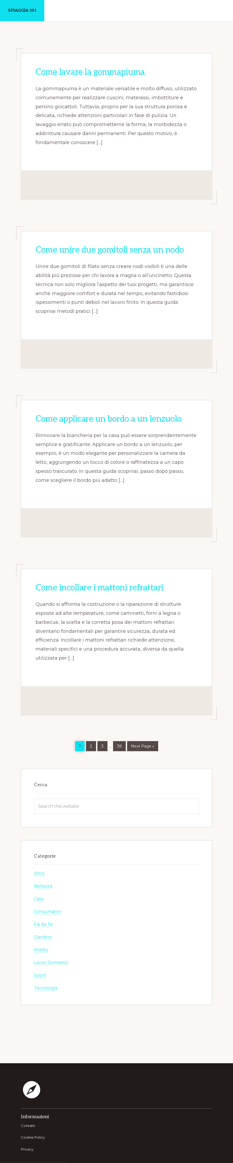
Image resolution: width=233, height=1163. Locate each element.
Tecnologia (45, 988)
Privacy (27, 1149)
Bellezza (43, 886)
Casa (39, 898)
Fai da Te (43, 924)
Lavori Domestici (51, 962)
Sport (40, 975)
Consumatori (47, 911)
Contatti (28, 1125)
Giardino (43, 937)
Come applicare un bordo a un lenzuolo (109, 419)
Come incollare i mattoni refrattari (99, 588)
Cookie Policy (33, 1137)
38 (121, 745)
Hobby (41, 949)
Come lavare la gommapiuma (90, 72)
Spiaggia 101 (22, 10)
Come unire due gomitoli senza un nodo (110, 250)
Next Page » (142, 745)
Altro (39, 873)
